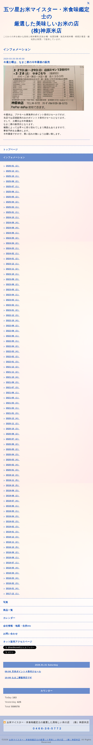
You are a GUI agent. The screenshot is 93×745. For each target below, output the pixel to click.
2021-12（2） (13, 367)
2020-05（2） (13, 449)
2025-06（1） (13, 192)
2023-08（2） (13, 284)
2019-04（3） (13, 516)
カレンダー (9, 618)
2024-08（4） (13, 228)
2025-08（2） (13, 181)
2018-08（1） (13, 557)
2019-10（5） (13, 485)
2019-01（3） (13, 532)
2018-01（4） (13, 588)
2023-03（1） (13, 300)
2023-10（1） (13, 274)
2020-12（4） (13, 418)
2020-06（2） (13, 444)
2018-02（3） (13, 583)
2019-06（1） (13, 506)
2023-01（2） (13, 310)
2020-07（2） (13, 439)
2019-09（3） (13, 490)
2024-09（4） (13, 222)
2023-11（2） (13, 269)
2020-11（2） (13, 423)
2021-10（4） (13, 377)
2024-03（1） (13, 248)
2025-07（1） (13, 186)
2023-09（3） (13, 279)
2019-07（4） (13, 501)
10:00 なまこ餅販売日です (18, 677)
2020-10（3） (13, 429)
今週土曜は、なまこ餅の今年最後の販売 (27, 62)
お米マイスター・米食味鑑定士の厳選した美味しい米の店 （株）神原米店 (44, 740)
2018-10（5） (13, 547)
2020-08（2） (13, 434)
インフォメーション (14, 157)
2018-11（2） (13, 542)
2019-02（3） (13, 526)
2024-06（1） (13, 233)
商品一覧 (8, 610)
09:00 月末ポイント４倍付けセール (23, 671)
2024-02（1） (13, 253)
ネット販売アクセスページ (17, 641)
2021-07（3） (13, 387)
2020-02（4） (13, 465)
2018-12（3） (13, 537)
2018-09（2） (13, 552)
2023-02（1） (13, 305)
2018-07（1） (13, 563)
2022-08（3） (13, 331)
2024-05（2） (13, 238)
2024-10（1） (13, 217)
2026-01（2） (13, 166)
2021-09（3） (13, 382)
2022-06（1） (13, 336)
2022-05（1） (13, 341)
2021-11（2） (13, 372)
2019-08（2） (13, 496)
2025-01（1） (13, 212)
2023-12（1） (13, 264)
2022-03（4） (13, 351)
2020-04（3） (13, 454)
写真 (5, 602)
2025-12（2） (13, 171)
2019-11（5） (13, 480)
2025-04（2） (13, 202)
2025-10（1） (13, 176)
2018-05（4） (13, 568)
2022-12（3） (13, 315)
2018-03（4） (13, 578)
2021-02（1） (13, 408)
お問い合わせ (10, 633)
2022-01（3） (13, 362)
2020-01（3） (13, 470)
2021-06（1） (13, 393)
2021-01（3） (13, 413)
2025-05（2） (13, 197)
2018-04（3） (13, 573)
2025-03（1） (13, 207)
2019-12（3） (13, 475)
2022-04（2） (13, 346)
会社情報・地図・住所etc (17, 626)
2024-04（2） (13, 243)
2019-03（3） (13, 521)
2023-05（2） (13, 289)
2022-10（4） (13, 320)
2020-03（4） (13, 459)
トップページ (10, 149)
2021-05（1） (13, 398)
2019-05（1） (13, 511)
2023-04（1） (13, 295)
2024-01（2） (13, 259)
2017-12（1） (13, 593)
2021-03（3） (13, 403)
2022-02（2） (13, 356)
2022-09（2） (13, 326)
